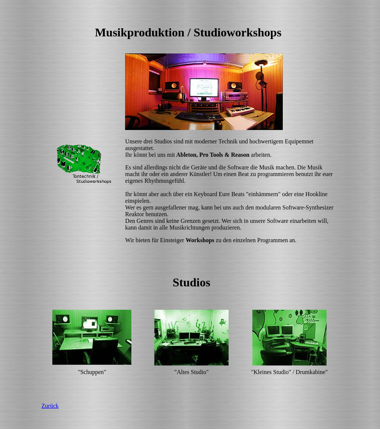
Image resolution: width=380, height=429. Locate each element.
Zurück (50, 406)
